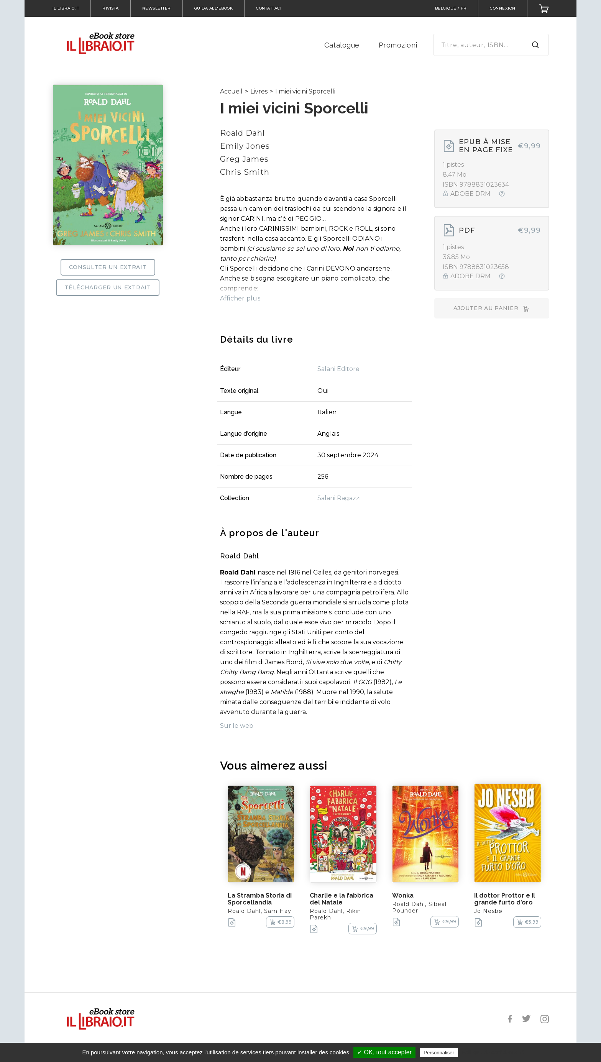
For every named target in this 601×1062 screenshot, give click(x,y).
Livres (259, 91)
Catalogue (342, 45)
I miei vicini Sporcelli (305, 91)
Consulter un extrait (108, 267)
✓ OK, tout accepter (384, 1052)
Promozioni (398, 45)
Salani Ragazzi (339, 498)
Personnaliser (439, 1052)
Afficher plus (240, 298)
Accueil (231, 91)
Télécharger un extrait (107, 287)
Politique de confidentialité (493, 1052)
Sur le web (236, 725)
